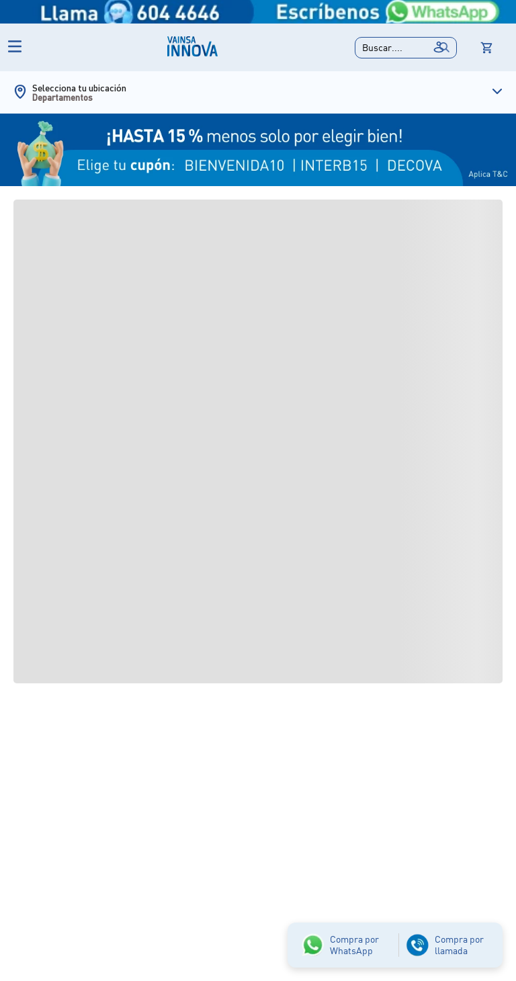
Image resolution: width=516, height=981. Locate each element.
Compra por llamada (459, 944)
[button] (406, 47)
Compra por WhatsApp (354, 944)
